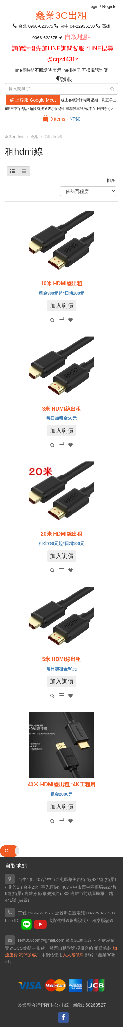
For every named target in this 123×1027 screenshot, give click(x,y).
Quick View (52, 320)
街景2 (14, 887)
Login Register (103, 6)
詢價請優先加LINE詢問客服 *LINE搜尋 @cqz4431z (62, 54)
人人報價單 (73, 954)
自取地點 (77, 36)
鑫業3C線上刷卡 (81, 940)
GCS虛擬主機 (26, 948)
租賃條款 (103, 948)
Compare (61, 318)
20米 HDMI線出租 (61, 534)
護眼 (64, 79)
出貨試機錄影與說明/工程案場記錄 (80, 920)
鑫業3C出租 (61, 15)
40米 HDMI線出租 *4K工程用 (61, 784)
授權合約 (84, 948)
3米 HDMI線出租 (61, 409)
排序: (111, 180)
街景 (17, 893)
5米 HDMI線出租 (61, 659)
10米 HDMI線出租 (61, 283)
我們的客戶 (29, 954)
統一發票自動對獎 (58, 948)
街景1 (111, 879)
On (8, 850)
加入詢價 (61, 305)
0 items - (66, 119)
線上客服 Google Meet (33, 100)
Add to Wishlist (70, 320)
